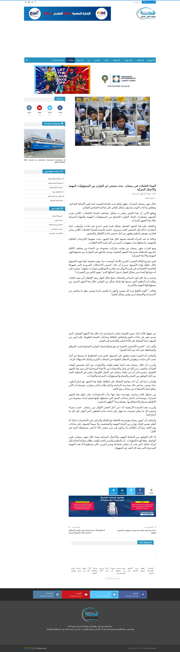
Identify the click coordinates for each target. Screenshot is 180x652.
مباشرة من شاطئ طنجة (56, 196)
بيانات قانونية (58, 220)
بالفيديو (97, 60)
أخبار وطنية (116, 60)
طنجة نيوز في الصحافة (55, 224)
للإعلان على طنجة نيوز (55, 233)
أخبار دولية (80, 60)
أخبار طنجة (140, 60)
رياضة (106, 60)
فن (89, 60)
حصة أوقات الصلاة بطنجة (56, 179)
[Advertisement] (90, 40)
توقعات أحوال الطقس (55, 187)
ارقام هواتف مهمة (58, 192)
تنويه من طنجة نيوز (56, 229)
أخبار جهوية (128, 60)
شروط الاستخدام (57, 216)
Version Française (58, 60)
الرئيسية (150, 60)
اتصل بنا (136, 2)
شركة (31, 648)
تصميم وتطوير (42, 648)
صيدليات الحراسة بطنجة (56, 183)
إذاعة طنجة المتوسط (56, 200)
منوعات (71, 60)
